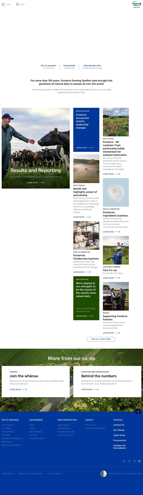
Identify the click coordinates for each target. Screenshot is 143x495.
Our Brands (6, 435)
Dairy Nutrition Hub (67, 420)
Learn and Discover (64, 428)
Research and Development (11, 445)
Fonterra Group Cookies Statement (31, 473)
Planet (32, 425)
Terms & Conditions (54, 473)
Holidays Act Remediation (119, 447)
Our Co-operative (10, 420)
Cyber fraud (119, 435)
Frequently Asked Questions (95, 428)
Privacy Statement (8, 473)
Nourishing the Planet (65, 435)
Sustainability (36, 420)
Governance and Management (12, 438)
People (32, 428)
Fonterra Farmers (8, 432)
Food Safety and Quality (66, 432)
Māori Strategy (7, 442)
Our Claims (33, 435)
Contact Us (118, 425)
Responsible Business (37, 438)
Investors (117, 420)
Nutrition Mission (63, 425)
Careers (89, 420)
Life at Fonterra (90, 425)
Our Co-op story (7, 425)
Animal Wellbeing (36, 432)
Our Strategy (6, 428)
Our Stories (119, 430)
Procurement (119, 440)
